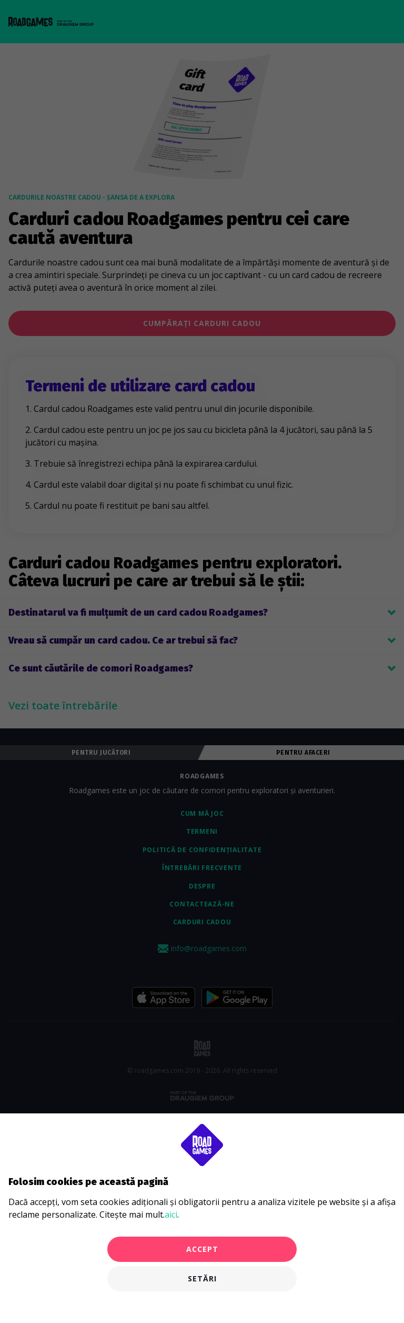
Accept (202, 1249)
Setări (202, 1278)
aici (171, 1214)
